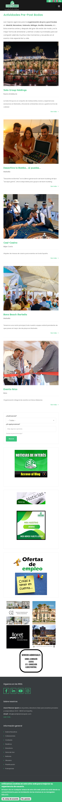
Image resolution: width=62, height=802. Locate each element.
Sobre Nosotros (11, 732)
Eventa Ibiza (10, 389)
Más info (5, 794)
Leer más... (7, 717)
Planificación (10, 764)
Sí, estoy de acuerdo (10, 799)
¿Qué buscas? (11, 416)
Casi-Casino (10, 242)
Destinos (8, 744)
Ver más (53, 111)
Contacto (8, 740)
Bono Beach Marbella (15, 314)
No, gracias (25, 799)
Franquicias (9, 768)
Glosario (8, 760)
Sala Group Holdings (15, 90)
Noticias (8, 756)
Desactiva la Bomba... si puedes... (22, 167)
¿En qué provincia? (13, 424)
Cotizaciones (10, 736)
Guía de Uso (10, 752)
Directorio (9, 748)
